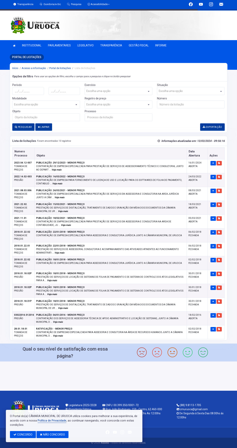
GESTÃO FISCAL (139, 45)
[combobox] (118, 91)
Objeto (16, 111)
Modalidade (19, 98)
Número (162, 98)
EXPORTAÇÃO (212, 126)
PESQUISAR (23, 126)
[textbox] (118, 91)
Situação (162, 85)
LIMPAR (44, 126)
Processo (90, 111)
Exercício (90, 85)
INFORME (161, 45)
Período (17, 85)
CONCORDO (22, 434)
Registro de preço (95, 98)
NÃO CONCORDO (52, 434)
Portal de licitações (60, 68)
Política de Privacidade (52, 420)
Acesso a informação (34, 68)
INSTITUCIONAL (31, 45)
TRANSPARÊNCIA (111, 45)
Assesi (105, 442)
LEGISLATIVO (85, 45)
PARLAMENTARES (59, 45)
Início (15, 68)
